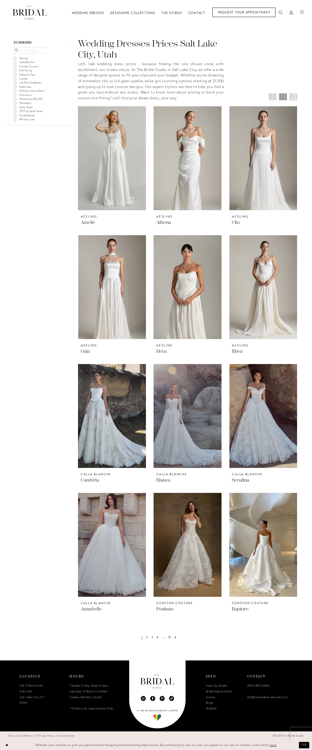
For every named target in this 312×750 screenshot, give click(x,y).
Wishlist (211, 708)
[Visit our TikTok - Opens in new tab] (171, 698)
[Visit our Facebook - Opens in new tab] (152, 698)
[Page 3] (152, 637)
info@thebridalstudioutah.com (267, 697)
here (273, 745)
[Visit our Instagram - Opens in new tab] (143, 698)
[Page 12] (169, 637)
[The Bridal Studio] (30, 12)
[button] (291, 12)
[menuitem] (243, 12)
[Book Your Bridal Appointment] (243, 12)
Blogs (209, 703)
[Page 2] (147, 637)
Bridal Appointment (219, 691)
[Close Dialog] (7, 745)
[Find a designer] (30, 50)
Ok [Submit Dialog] (304, 745)
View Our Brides (217, 686)
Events (210, 697)
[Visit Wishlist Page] (301, 12)
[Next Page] (175, 637)
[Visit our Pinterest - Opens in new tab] (162, 698)
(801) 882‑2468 (258, 686)
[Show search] (280, 12)
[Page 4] (157, 637)
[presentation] (112, 158)
